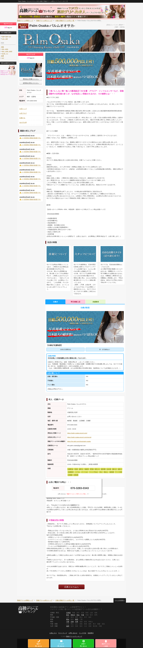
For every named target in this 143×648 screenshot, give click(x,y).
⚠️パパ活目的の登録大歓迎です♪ (30, 138)
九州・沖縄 (5, 39)
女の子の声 (23, 122)
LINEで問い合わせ (83, 643)
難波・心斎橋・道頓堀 (7, 51)
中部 (10, 36)
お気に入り (53, 633)
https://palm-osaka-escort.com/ (77, 433)
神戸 (3, 58)
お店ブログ (23, 113)
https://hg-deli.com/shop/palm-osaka (79, 441)
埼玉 (78, 615)
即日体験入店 (75, 302)
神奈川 (73, 615)
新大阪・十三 (5, 53)
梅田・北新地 (5, 49)
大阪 (2, 47)
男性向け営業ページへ (31, 79)
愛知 (67, 619)
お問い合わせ (73, 633)
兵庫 (2, 56)
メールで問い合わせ (61, 643)
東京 (67, 615)
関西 (6, 36)
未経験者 (95, 302)
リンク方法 (82, 633)
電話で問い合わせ (38, 643)
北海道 (68, 612)
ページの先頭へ (120, 600)
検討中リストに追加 (106, 643)
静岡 (76, 619)
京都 (72, 621)
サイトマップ (62, 633)
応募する (22, 118)
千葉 (82, 615)
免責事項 (91, 633)
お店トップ (23, 109)
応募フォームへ (71, 587)
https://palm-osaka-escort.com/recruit (79, 437)
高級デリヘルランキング (74, 636)
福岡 (67, 626)
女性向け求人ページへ (31, 83)
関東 (3, 36)
